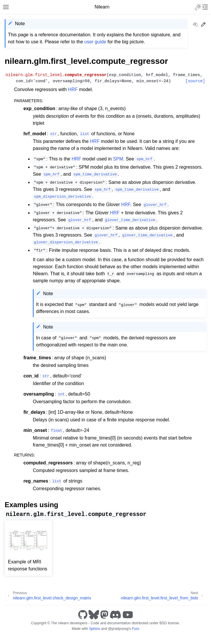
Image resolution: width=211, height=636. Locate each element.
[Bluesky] (94, 614)
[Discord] (115, 614)
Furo (135, 629)
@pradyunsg (118, 629)
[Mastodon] (104, 614)
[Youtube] (127, 614)
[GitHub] (82, 614)
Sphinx (94, 629)
